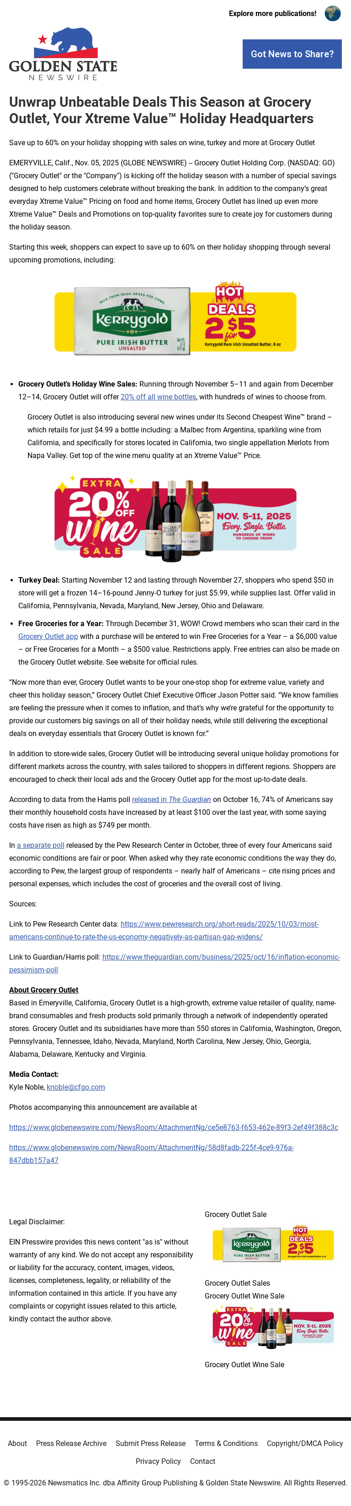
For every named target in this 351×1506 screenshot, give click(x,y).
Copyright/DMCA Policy (305, 1443)
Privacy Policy (158, 1461)
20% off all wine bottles (158, 397)
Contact (202, 1461)
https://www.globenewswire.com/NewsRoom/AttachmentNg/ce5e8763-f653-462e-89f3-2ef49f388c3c (173, 1127)
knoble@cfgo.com (76, 1087)
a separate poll (40, 845)
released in (171, 799)
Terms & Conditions (226, 1443)
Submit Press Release (151, 1443)
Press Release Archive (71, 1443)
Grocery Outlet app (48, 636)
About (17, 1443)
